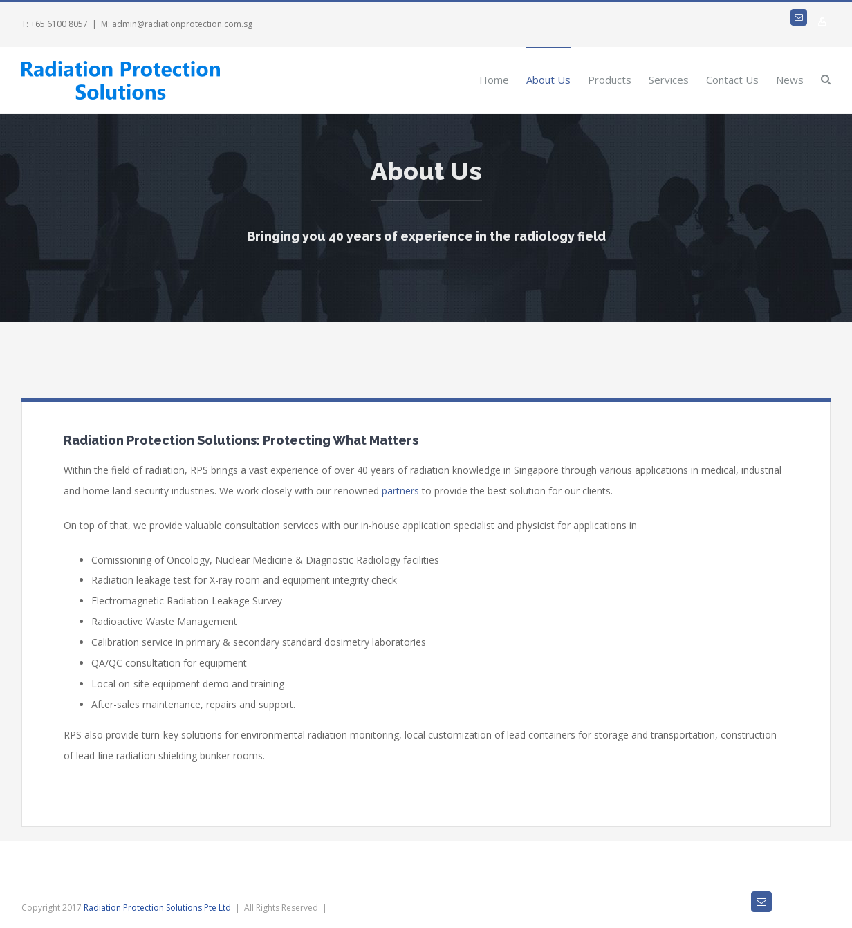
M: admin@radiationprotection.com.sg (176, 24)
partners (400, 490)
